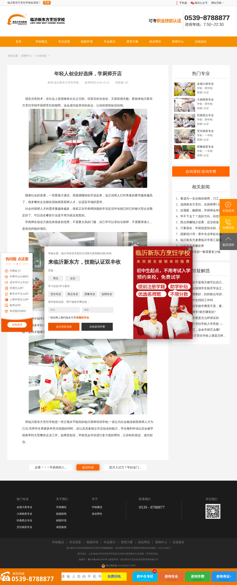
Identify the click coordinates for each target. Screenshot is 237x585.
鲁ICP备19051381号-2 (98, 559)
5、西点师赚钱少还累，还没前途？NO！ (202, 222)
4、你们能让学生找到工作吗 (194, 300)
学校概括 (61, 507)
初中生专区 (145, 576)
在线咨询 (17, 324)
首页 (18, 41)
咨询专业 (171, 576)
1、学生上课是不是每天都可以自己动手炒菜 (205, 282)
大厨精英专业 (24, 513)
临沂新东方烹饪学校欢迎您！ (24, 2)
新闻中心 (26, 55)
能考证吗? (15, 305)
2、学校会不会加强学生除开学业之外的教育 (205, 288)
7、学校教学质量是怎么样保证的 (197, 317)
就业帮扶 (97, 513)
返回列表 (88, 467)
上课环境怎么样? (19, 299)
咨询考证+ (223, 576)
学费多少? (15, 270)
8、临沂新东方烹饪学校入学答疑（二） (202, 323)
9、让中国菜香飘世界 (190, 245)
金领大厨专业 (24, 507)
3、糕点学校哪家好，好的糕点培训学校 (202, 294)
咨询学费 (197, 576)
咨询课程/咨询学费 (201, 172)
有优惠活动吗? (18, 311)
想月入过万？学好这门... (125, 467)
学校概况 (97, 507)
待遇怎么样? (17, 288)
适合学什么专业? (19, 282)
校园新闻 (61, 513)
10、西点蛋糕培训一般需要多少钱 (198, 251)
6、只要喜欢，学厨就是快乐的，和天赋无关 (205, 228)
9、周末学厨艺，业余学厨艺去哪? (198, 329)
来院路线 (61, 527)
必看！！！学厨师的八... (51, 467)
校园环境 (61, 520)
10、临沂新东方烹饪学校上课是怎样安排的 (204, 335)
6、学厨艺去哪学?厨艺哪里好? (196, 312)
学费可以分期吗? (19, 276)
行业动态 (41, 55)
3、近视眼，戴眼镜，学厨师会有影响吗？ (203, 210)
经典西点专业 (24, 520)
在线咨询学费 (97, 326)
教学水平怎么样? (19, 293)
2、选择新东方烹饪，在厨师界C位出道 (201, 204)
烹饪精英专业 (24, 527)
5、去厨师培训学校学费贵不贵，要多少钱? (204, 306)
